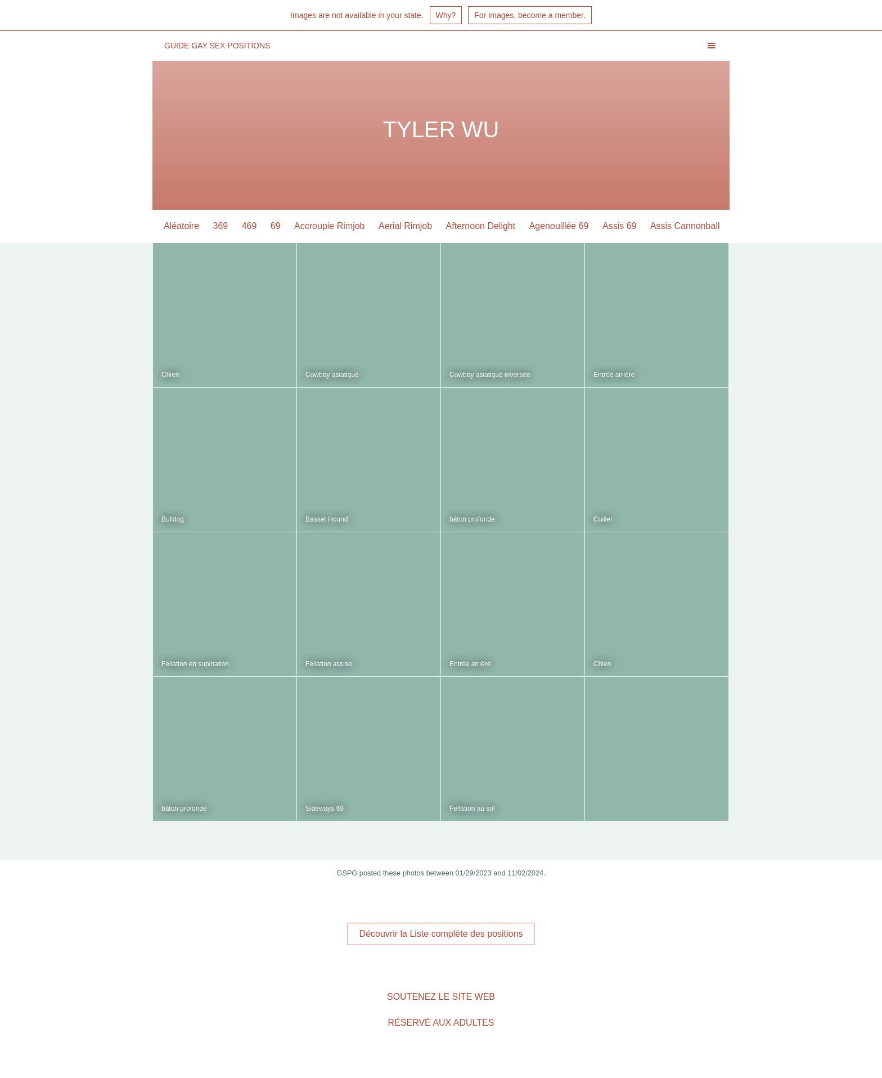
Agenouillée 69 (560, 226)
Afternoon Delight (481, 226)
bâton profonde (472, 519)
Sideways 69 (324, 808)
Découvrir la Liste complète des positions (441, 933)
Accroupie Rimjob (330, 226)
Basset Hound (326, 519)
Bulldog (172, 519)
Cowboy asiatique (332, 375)
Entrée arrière (613, 375)
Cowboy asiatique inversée (489, 375)
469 (250, 226)
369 (221, 226)
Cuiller (603, 519)
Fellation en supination (195, 664)
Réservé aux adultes (441, 1022)
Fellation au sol (472, 808)
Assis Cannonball (686, 226)
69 (276, 226)
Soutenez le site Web (441, 996)
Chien (170, 375)
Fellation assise (328, 664)
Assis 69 (620, 226)
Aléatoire (182, 226)
